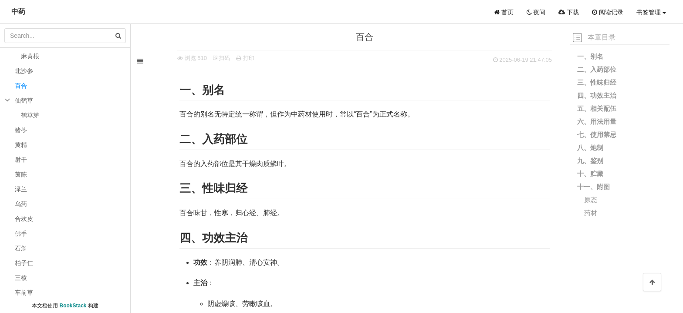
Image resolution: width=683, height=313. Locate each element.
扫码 (211, 58)
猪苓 (21, 130)
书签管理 (651, 12)
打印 (235, 58)
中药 (18, 11)
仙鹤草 (24, 100)
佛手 (21, 233)
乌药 (21, 203)
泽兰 (21, 189)
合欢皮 (24, 218)
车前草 (24, 292)
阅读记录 (607, 12)
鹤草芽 (30, 115)
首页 (504, 12)
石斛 (21, 248)
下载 (568, 12)
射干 (21, 159)
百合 (21, 85)
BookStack (72, 306)
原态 (590, 199)
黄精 (21, 144)
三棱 (21, 277)
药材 (590, 212)
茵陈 (21, 174)
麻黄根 (30, 56)
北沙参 (24, 70)
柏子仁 (24, 263)
